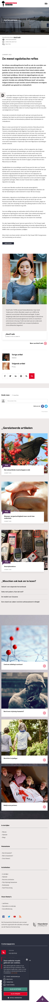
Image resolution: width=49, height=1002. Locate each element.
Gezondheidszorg (6, 909)
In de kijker (4, 874)
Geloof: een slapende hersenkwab (13, 587)
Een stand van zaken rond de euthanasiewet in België (20, 602)
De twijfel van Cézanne (9, 597)
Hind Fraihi (17, 37)
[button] (15, 997)
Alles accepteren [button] (15, 989)
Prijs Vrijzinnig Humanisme (9, 882)
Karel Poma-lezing (6, 888)
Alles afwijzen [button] (15, 994)
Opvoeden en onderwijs (8, 906)
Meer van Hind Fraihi (36, 343)
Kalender (4, 835)
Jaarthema (4, 903)
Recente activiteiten (7, 880)
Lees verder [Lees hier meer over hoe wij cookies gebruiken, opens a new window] (14, 973)
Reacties (8, 44)
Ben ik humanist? (6, 853)
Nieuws (4, 832)
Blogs (3, 837)
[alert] (15, 978)
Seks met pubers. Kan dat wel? (12, 592)
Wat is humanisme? (7, 856)
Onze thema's (5, 859)
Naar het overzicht (10, 20)
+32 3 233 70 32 (13, 953)
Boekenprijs (5, 885)
